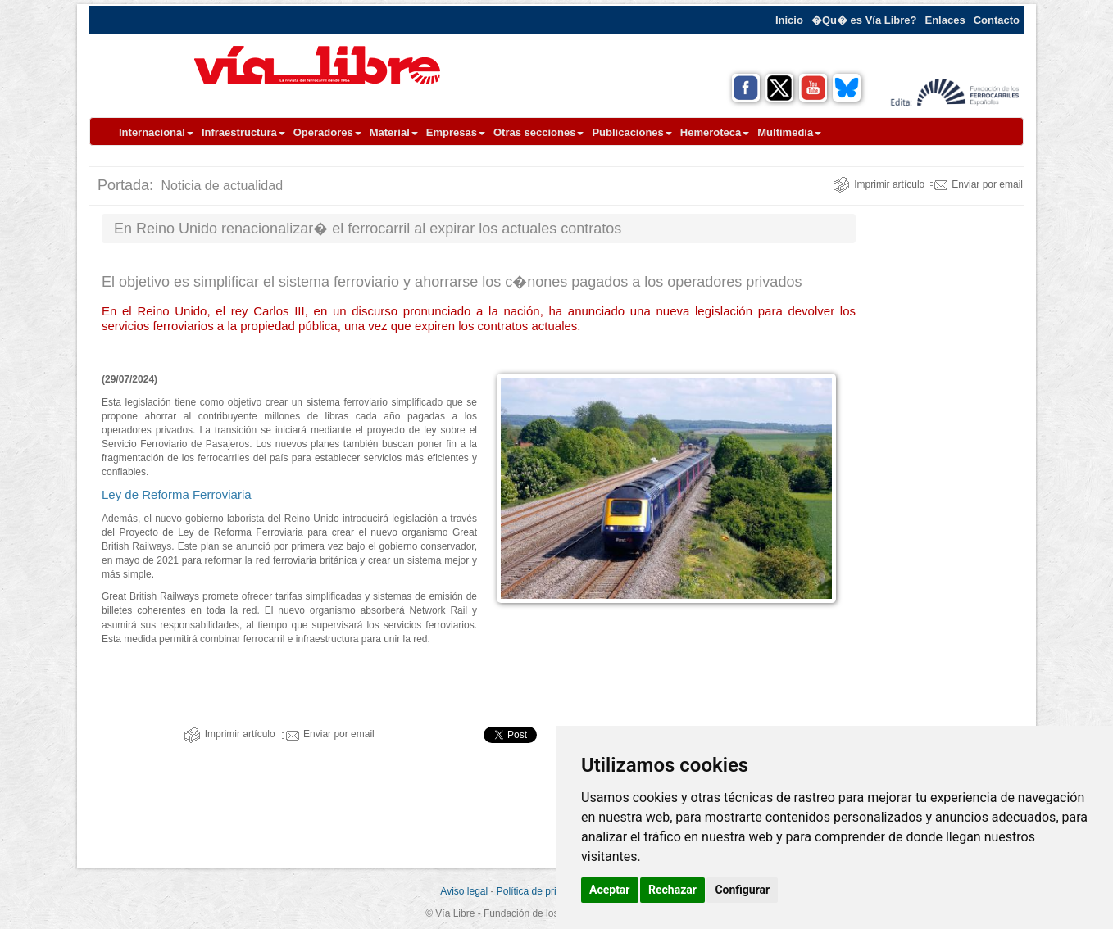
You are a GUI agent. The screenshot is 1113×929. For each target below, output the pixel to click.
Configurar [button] (742, 889)
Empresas (455, 132)
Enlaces (945, 20)
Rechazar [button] (672, 889)
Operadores (327, 132)
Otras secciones (538, 132)
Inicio (789, 20)
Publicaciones (631, 132)
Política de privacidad (543, 891)
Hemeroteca (714, 132)
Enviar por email (976, 184)
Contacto (997, 20)
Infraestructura (243, 132)
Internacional (156, 132)
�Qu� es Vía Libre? (864, 20)
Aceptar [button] (609, 889)
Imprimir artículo (878, 184)
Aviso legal (464, 891)
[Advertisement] (945, 459)
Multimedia (789, 132)
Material (394, 132)
